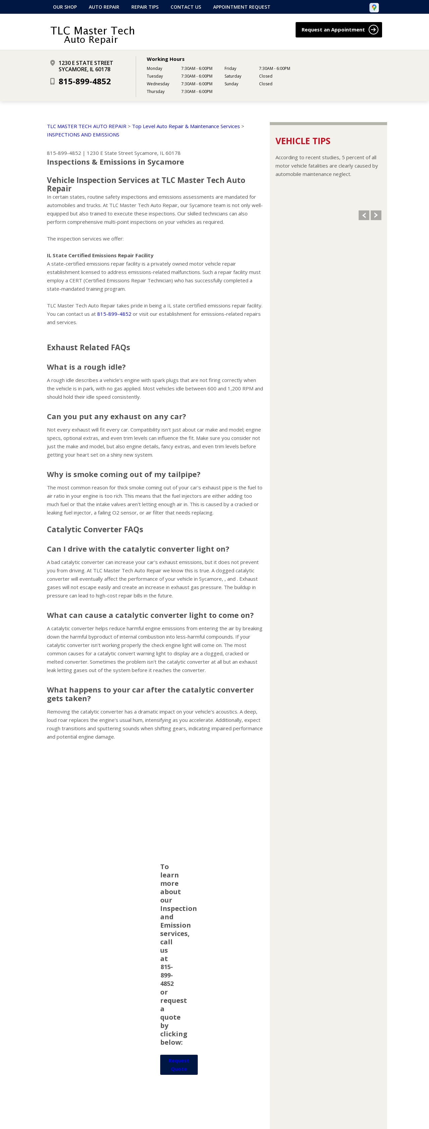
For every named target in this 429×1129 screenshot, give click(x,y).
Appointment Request (241, 7)
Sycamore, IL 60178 (157, 153)
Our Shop (65, 7)
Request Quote (179, 1064)
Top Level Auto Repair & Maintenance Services (186, 126)
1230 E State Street (110, 153)
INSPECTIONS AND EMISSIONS (83, 134)
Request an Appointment (340, 29)
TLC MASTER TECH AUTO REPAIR (86, 126)
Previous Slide (364, 215)
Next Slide (376, 215)
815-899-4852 (85, 81)
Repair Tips (145, 7)
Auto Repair (104, 7)
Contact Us (186, 7)
